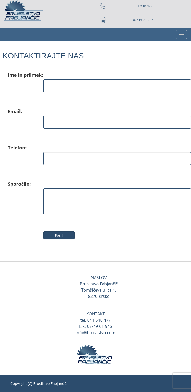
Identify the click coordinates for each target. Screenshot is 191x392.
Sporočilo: (19, 184)
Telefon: (17, 148)
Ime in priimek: (25, 75)
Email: (15, 111)
